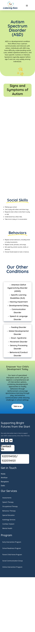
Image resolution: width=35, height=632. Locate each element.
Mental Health (7, 528)
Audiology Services (8, 520)
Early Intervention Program (11, 542)
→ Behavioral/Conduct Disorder (17, 354)
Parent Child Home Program (12, 555)
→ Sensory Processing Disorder (17, 347)
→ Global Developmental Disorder (17, 332)
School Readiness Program (11, 548)
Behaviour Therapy (8, 511)
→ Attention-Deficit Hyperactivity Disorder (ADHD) (17, 288)
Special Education (8, 515)
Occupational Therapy (10, 506)
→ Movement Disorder (17, 341)
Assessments (6, 498)
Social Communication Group (12, 561)
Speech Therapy (7, 502)
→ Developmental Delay (17, 305)
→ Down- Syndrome (17, 338)
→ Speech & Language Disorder (17, 318)
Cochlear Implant (8, 524)
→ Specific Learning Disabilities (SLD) (17, 296)
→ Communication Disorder (17, 311)
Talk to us (17, 406)
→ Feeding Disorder (17, 327)
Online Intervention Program (12, 567)
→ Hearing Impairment (17, 302)
